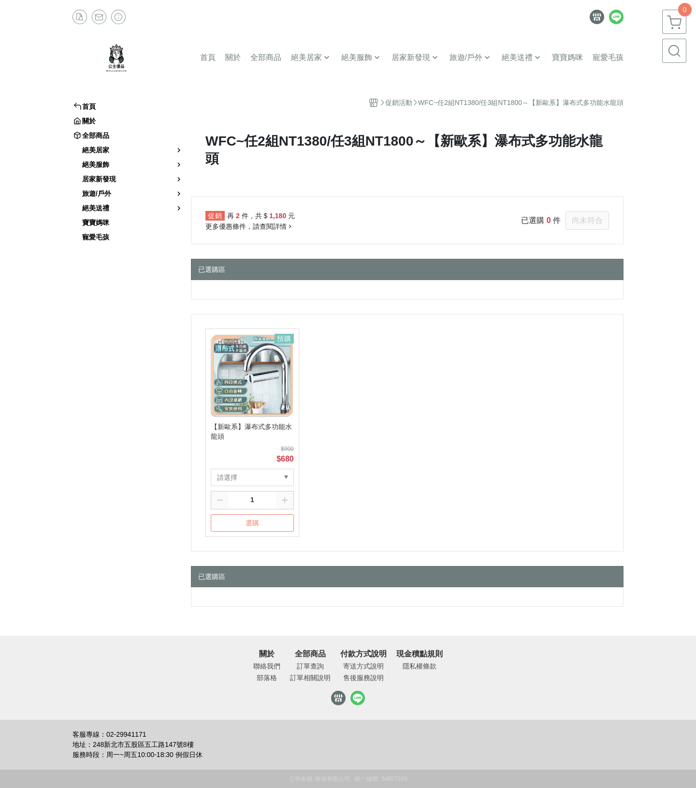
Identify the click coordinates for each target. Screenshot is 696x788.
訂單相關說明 (310, 677)
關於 (267, 654)
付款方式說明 (363, 654)
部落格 (267, 677)
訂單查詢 (310, 666)
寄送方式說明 (363, 666)
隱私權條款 (419, 666)
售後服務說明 (363, 677)
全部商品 (310, 654)
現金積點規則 (419, 654)
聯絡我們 (266, 666)
